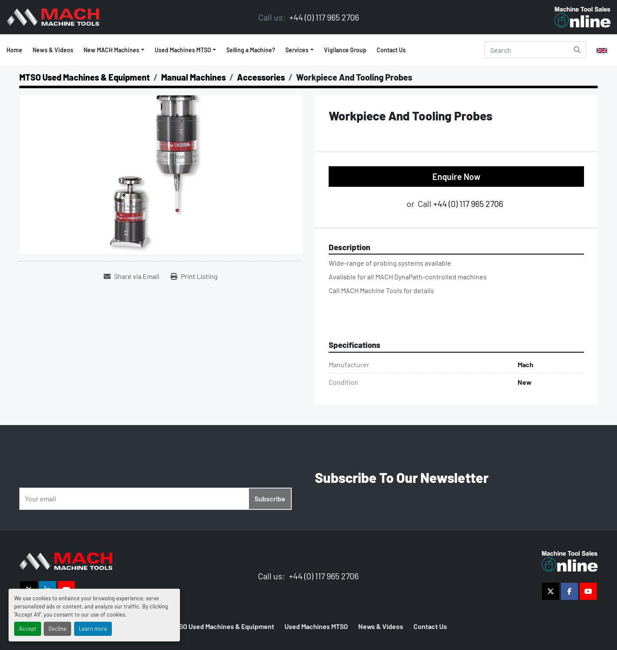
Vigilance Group (345, 50)
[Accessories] (261, 77)
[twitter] (550, 591)
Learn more (93, 628)
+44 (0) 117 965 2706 (323, 17)
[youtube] (588, 591)
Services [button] (296, 50)
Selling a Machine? (250, 50)
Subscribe (270, 498)
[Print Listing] (194, 276)
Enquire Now (456, 176)
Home (14, 50)
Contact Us (391, 50)
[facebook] (569, 591)
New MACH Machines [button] (111, 50)
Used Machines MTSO (183, 50)
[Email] (155, 499)
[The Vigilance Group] (65, 560)
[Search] (535, 49)
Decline (57, 628)
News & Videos (53, 50)
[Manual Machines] (193, 77)
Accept (27, 628)
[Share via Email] (131, 276)
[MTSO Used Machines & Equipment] (84, 77)
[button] (185, 49)
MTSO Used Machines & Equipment (222, 626)
